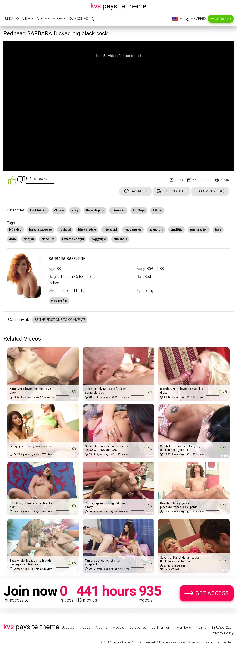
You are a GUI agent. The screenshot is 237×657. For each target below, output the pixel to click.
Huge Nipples (95, 210)
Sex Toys (139, 210)
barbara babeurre (40, 229)
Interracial (118, 210)
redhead (65, 229)
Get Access (212, 593)
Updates (12, 18)
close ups (48, 239)
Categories (78, 18)
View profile (59, 300)
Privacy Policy (223, 633)
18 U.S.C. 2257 (223, 627)
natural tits (156, 229)
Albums (43, 18)
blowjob (28, 239)
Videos (28, 18)
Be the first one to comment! (60, 320)
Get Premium (223, 18)
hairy (218, 229)
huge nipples (133, 229)
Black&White (38, 210)
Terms (201, 627)
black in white (87, 229)
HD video (15, 229)
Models (59, 18)
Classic (59, 210)
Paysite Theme (118, 6)
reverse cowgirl (73, 239)
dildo (12, 239)
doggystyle (98, 239)
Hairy (75, 210)
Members (198, 18)
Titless (157, 210)
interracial (110, 229)
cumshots (120, 239)
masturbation (198, 229)
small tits (176, 229)
